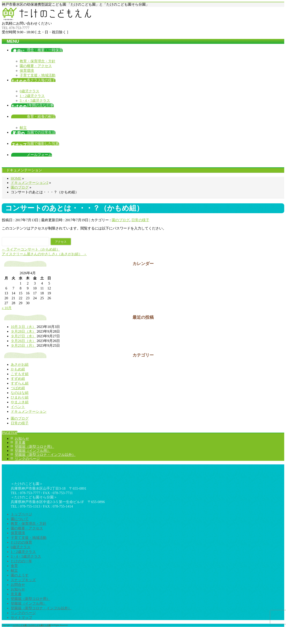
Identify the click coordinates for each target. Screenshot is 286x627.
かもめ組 (18, 369)
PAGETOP (9, 433)
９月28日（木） (23, 331)
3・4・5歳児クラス (35, 100)
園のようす (20, 575)
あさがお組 (20, 364)
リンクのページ (27, 459)
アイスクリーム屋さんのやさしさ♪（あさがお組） (44, 254)
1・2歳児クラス (32, 96)
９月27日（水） (23, 336)
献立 (23, 128)
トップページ (21, 514)
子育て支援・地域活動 (37, 75)
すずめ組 (18, 378)
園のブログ (121, 220)
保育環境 (27, 70)
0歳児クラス (29, 91)
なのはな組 (20, 393)
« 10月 (7, 308)
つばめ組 (18, 388)
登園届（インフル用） (32, 451)
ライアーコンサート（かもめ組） (31, 249)
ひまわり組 (20, 397)
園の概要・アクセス (36, 66)
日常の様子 (140, 220)
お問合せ (18, 585)
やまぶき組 (20, 402)
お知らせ (22, 438)
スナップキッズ (23, 580)
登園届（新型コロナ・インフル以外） (45, 455)
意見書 (20, 442)
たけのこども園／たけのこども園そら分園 (32, 625)
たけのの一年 (21, 561)
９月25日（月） (23, 345)
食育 (14, 566)
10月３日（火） (23, 327)
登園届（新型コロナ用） (34, 446)
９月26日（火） (23, 341)
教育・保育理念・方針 (37, 61)
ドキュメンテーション (28, 411)
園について (20, 519)
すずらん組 (20, 383)
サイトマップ (21, 617)
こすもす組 (20, 374)
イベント (18, 407)
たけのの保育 (21, 542)
